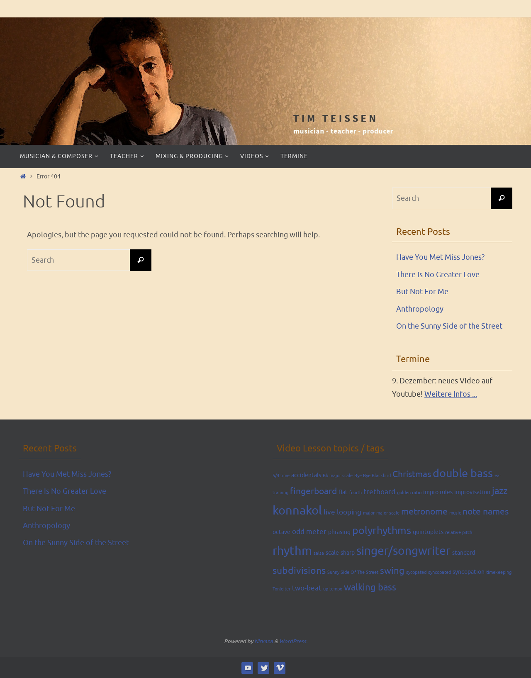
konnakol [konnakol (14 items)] (297, 510)
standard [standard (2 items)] (463, 552)
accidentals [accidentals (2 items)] (306, 475)
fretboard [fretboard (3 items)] (379, 492)
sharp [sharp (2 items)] (348, 552)
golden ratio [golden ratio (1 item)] (409, 492)
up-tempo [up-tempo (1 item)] (332, 589)
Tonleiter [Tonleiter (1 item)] (281, 589)
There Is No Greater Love (438, 274)
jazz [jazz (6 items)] (499, 491)
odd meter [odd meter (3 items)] (309, 531)
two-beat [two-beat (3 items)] (307, 588)
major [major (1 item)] (369, 513)
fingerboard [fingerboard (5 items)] (313, 491)
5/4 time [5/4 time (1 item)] (281, 475)
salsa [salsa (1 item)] (319, 553)
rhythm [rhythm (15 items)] (292, 550)
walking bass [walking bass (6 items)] (370, 587)
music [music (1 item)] (455, 513)
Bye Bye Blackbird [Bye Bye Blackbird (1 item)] (372, 475)
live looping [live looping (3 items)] (342, 512)
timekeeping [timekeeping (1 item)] (499, 572)
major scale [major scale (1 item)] (387, 513)
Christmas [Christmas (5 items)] (411, 474)
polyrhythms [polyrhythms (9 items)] (381, 530)
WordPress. (293, 641)
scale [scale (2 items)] (332, 552)
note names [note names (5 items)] (486, 511)
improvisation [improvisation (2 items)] (472, 492)
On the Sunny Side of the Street (449, 326)
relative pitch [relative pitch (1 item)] (458, 532)
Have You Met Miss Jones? (440, 257)
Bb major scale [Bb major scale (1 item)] (338, 475)
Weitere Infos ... (450, 394)
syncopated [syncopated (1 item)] (439, 572)
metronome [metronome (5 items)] (424, 511)
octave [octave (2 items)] (281, 532)
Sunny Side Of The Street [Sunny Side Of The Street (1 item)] (352, 572)
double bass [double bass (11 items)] (463, 473)
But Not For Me (422, 291)
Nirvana (263, 641)
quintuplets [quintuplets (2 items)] (428, 532)
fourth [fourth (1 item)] (355, 492)
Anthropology (419, 309)
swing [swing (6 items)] (392, 571)
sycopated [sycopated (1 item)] (416, 572)
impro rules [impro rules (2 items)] (438, 492)
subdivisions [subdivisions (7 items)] (299, 571)
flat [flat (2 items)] (343, 492)
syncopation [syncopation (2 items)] (469, 572)
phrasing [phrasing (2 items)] (339, 532)
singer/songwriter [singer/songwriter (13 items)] (403, 551)
